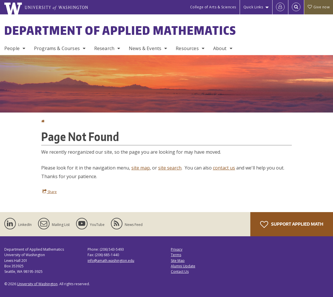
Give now (319, 7)
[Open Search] (296, 7)
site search (169, 168)
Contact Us (180, 271)
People (12, 48)
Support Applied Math (291, 224)
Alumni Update (183, 266)
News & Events (145, 48)
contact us (224, 168)
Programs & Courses (57, 48)
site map (140, 168)
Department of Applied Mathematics (120, 30)
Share (49, 191)
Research (104, 48)
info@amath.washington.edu (111, 260)
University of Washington (37, 283)
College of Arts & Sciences (213, 7)
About (220, 48)
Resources (187, 48)
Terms (176, 254)
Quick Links (253, 7)
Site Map (178, 260)
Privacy (176, 249)
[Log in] (280, 7)
